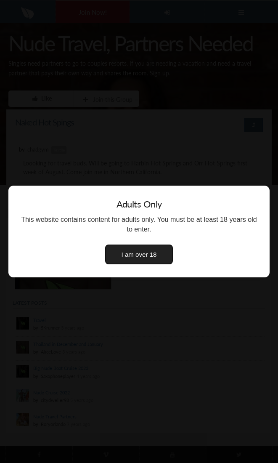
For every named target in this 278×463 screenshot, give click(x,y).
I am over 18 (139, 254)
